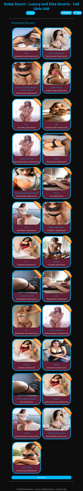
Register (66, 13)
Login (77, 13)
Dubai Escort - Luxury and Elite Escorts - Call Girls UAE (41, 6)
